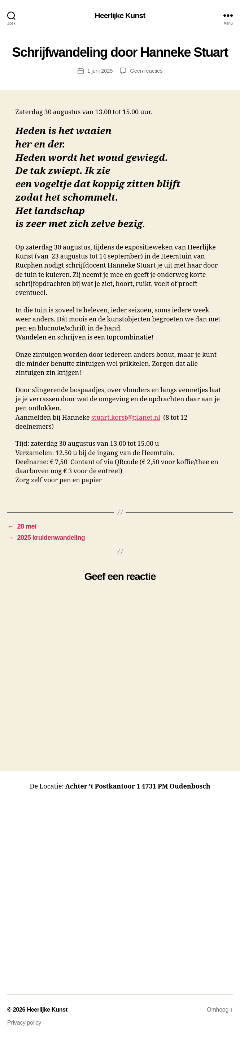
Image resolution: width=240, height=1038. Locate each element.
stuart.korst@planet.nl (125, 418)
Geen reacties (146, 71)
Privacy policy (24, 1023)
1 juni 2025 (100, 71)
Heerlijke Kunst (120, 15)
